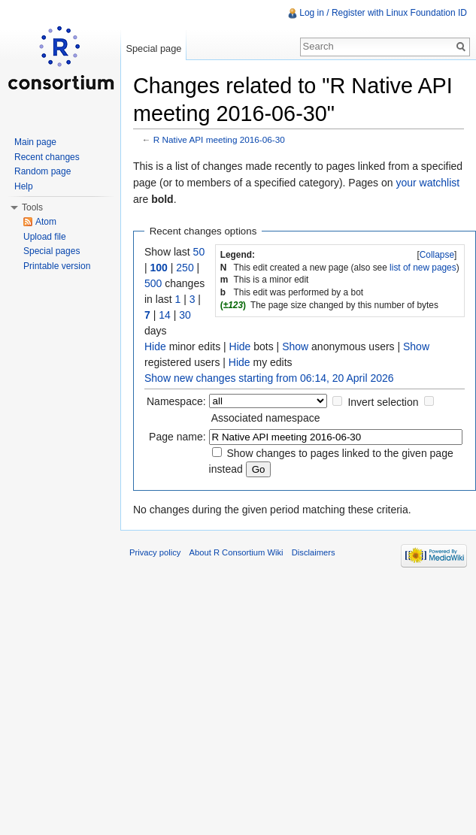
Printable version (56, 266)
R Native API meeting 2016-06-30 (219, 139)
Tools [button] (32, 207)
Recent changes (47, 157)
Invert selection (382, 402)
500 (153, 283)
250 (184, 268)
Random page (42, 171)
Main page (35, 142)
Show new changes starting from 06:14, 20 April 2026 (269, 378)
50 (199, 252)
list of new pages (423, 267)
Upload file (44, 236)
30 (185, 315)
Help (23, 186)
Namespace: (176, 401)
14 (165, 315)
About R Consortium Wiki (236, 552)
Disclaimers (313, 552)
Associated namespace (265, 418)
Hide (155, 346)
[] (436, 255)
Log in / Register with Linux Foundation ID (383, 13)
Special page (153, 48)
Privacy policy (154, 552)
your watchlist (427, 183)
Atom (45, 221)
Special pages (51, 251)
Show (295, 346)
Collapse (437, 255)
